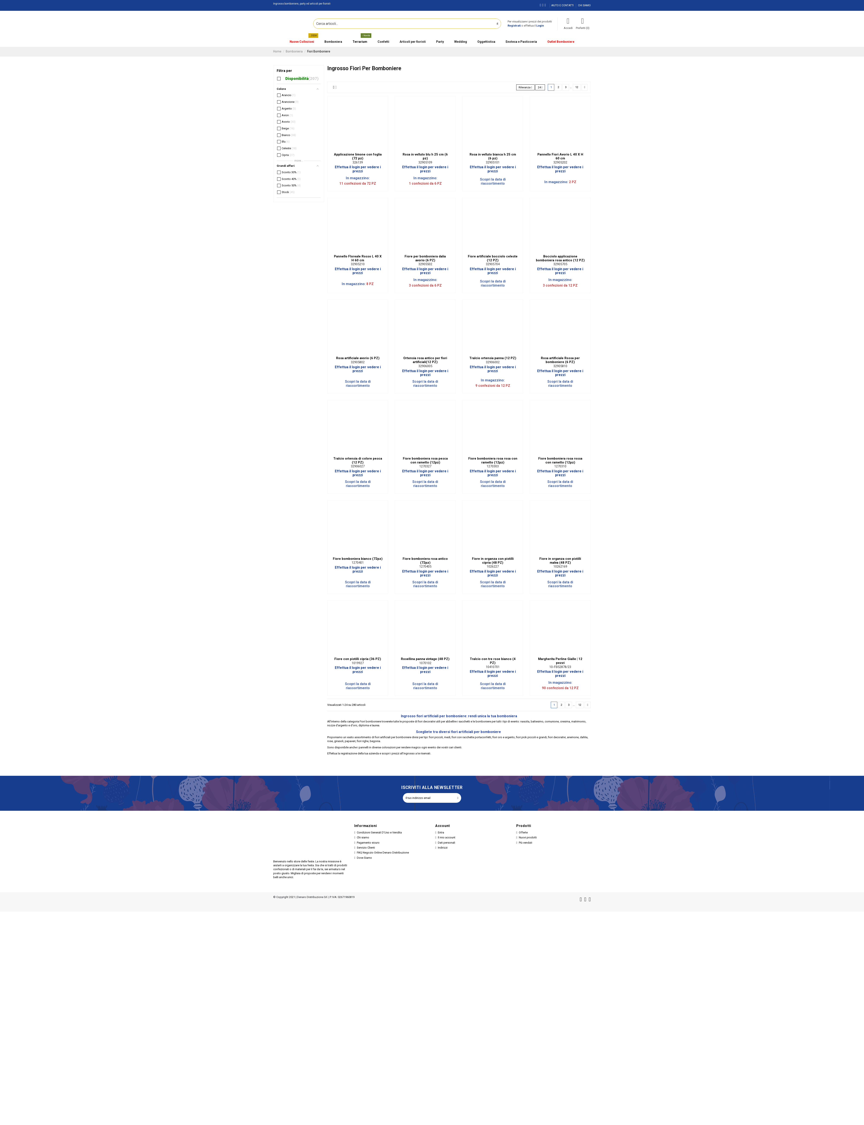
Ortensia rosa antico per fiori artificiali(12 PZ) (425, 360)
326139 (358, 162)
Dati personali (446, 842)
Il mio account (446, 837)
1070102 (425, 663)
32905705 (560, 264)
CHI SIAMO (584, 5)
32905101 (493, 162)
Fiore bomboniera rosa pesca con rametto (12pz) (425, 460)
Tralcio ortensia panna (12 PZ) (492, 358)
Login (540, 25)
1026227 (493, 566)
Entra (441, 832)
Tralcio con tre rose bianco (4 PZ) (493, 661)
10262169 (560, 566)
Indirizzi (443, 847)
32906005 (425, 366)
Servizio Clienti (366, 847)
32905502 (425, 264)
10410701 (493, 667)
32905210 (358, 264)
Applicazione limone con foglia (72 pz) (358, 156)
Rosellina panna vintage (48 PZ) (425, 659)
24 (540, 87)
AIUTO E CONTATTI (562, 5)
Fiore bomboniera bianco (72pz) (358, 559)
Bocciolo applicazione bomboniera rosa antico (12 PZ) (560, 258)
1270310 (560, 466)
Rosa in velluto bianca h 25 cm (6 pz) (493, 156)
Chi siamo (363, 837)
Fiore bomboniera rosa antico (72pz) (425, 561)
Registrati (514, 25)
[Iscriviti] (457, 798)
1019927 (358, 663)
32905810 (560, 366)
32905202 (560, 162)
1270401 (358, 563)
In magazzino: (358, 178)
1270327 (425, 466)
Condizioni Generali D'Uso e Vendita (379, 832)
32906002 (493, 362)
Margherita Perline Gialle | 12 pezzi (560, 661)
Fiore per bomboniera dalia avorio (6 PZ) (425, 258)
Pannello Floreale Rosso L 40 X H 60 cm (358, 258)
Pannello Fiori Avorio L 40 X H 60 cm (560, 156)
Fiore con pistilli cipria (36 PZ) (357, 659)
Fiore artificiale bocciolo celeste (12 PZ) (493, 258)
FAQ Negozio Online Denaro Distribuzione (383, 852)
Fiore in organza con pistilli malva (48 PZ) (560, 561)
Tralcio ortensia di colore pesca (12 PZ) (357, 460)
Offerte (523, 832)
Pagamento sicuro (368, 842)
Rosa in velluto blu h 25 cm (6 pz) (425, 156)
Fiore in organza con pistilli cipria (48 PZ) (493, 561)
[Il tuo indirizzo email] (428, 798)
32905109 (425, 162)
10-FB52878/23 (560, 667)
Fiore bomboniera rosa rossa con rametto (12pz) (560, 460)
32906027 (358, 466)
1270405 (425, 566)
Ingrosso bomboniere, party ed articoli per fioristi (301, 3)
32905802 (358, 362)
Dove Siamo (364, 857)
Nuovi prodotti (528, 837)
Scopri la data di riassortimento (493, 182)
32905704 (493, 264)
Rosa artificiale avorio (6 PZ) (358, 358)
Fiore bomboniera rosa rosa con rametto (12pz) (492, 460)
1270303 (493, 466)
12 (576, 87)
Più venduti (525, 842)
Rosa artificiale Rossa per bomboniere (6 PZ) (560, 360)
